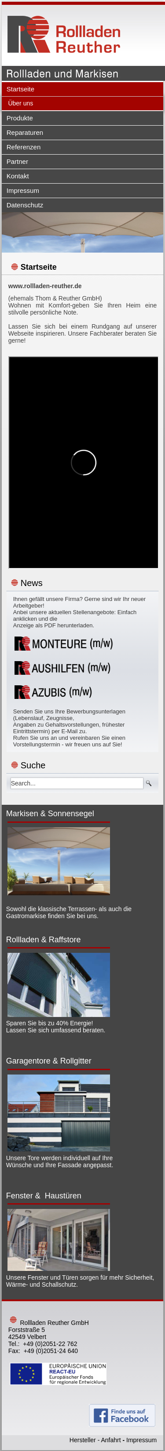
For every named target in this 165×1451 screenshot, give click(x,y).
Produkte (20, 118)
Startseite (20, 89)
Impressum (23, 190)
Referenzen (24, 147)
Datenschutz (25, 205)
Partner (17, 161)
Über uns (20, 103)
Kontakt (18, 176)
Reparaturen (25, 132)
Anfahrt (111, 1440)
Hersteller (83, 1440)
